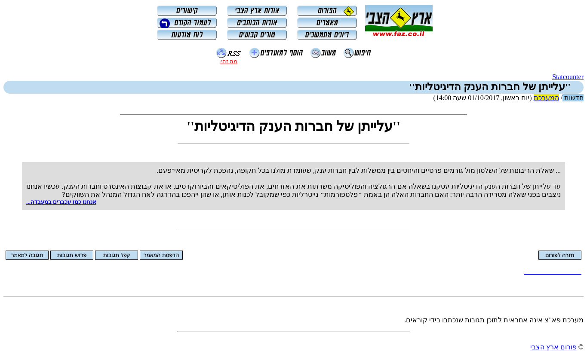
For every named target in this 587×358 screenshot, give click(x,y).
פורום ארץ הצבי (553, 347)
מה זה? (228, 61)
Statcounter (568, 76)
